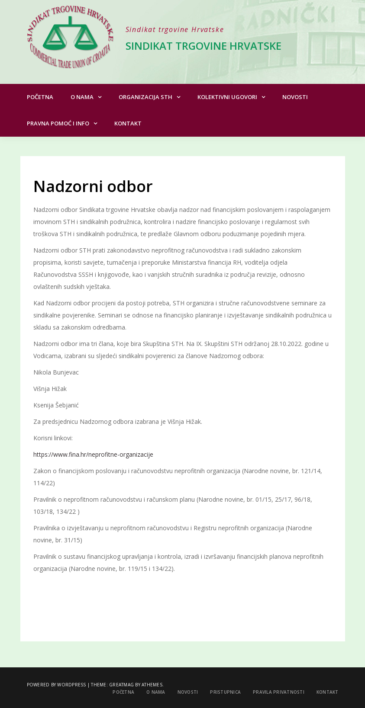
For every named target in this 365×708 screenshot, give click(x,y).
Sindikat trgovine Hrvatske (203, 45)
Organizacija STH (145, 97)
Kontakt (128, 123)
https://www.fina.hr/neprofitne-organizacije (93, 454)
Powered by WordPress (56, 685)
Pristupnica (225, 692)
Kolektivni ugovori (227, 97)
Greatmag (121, 685)
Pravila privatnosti (278, 692)
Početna (40, 97)
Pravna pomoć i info (58, 123)
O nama (82, 97)
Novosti (295, 97)
